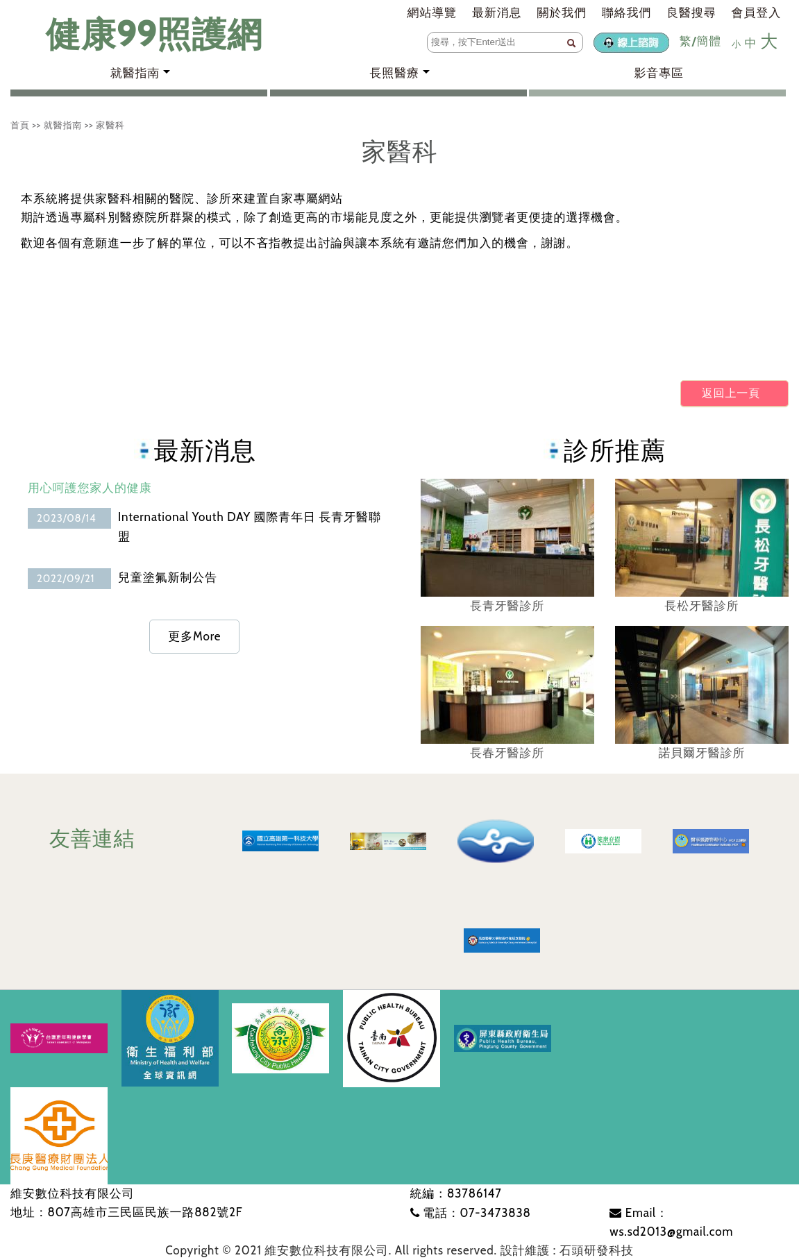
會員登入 (756, 12)
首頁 (20, 124)
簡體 (708, 41)
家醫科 (110, 124)
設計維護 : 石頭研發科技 (567, 1250)
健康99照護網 (140, 34)
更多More (194, 636)
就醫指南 (63, 124)
